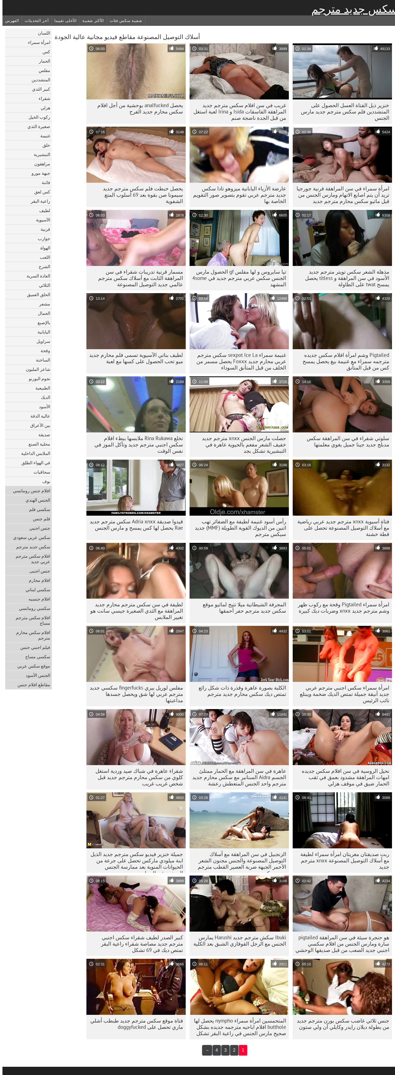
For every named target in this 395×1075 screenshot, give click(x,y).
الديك (43, 397)
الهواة (43, 248)
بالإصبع (41, 322)
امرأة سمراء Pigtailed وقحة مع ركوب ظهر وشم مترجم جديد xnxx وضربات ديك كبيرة (341, 607)
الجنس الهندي (35, 500)
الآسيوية (40, 220)
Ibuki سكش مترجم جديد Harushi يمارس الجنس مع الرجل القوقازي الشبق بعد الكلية (237, 940)
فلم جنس (39, 518)
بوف (44, 481)
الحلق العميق (36, 294)
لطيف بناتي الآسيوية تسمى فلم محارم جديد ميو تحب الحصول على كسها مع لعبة (133, 358)
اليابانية (41, 332)
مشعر (42, 304)
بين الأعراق (38, 425)
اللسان (41, 33)
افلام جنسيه (37, 599)
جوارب (41, 238)
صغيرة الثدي (36, 126)
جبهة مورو (38, 173)
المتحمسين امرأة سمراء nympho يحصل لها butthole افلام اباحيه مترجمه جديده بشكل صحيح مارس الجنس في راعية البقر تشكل (237, 1027)
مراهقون (40, 163)
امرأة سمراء (37, 42)
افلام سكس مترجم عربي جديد (30, 558)
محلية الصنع (37, 444)
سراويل (41, 341)
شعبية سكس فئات (123, 20)
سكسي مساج (35, 656)
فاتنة (43, 182)
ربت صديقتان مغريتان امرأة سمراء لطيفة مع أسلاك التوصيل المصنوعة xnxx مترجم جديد (342, 860)
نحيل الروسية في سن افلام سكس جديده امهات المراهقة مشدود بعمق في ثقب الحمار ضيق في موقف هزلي (343, 777)
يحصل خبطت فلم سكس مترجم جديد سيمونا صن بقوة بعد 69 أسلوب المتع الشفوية (140, 194)
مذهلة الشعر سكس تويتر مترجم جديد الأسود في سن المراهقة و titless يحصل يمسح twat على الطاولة (345, 278)
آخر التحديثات (34, 20)
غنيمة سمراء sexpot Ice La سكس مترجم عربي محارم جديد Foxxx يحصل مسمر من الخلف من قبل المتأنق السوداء (239, 361)
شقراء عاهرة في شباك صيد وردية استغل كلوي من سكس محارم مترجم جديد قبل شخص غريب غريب (136, 777)
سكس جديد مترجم (352, 9)
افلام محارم (37, 580)
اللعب (42, 257)
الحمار (42, 61)
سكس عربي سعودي (29, 537)
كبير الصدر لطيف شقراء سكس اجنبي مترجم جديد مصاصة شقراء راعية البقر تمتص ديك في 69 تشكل (139, 943)
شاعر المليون (35, 369)
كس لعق (40, 192)
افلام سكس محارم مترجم (31, 635)
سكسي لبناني (35, 589)
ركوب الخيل (37, 117)
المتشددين (38, 79)
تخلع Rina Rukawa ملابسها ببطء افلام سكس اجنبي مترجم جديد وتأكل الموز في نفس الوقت (136, 444)
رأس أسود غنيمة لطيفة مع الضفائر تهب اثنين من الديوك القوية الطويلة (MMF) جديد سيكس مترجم (238, 527)
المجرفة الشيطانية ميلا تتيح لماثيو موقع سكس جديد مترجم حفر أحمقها (242, 607)
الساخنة (40, 360)
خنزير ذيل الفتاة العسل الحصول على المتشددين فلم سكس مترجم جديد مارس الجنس (342, 111)
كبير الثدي (39, 89)
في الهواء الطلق (33, 462)
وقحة (43, 350)
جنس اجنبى (37, 571)
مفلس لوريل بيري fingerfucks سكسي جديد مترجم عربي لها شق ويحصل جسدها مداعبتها (133, 694)
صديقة (42, 434)
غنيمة (43, 135)
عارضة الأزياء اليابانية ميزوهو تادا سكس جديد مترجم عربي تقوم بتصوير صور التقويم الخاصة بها (237, 194)
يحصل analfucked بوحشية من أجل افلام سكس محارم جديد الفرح (137, 108)
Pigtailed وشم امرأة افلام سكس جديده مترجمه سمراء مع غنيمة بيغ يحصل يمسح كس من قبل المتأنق (343, 361)
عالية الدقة (38, 416)
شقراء (42, 98)
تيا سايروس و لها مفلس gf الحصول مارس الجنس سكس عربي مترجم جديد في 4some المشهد (237, 278)
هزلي (43, 107)
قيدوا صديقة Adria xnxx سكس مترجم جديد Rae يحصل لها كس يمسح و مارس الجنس (133, 524)
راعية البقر (38, 201)
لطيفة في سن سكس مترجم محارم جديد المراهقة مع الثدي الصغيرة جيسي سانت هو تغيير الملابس (134, 610)
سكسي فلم (37, 509)
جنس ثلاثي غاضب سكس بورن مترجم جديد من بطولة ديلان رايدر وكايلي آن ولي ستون (340, 1023)
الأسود (42, 406)
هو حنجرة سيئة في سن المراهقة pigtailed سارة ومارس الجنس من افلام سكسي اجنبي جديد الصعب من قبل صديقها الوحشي (340, 943)
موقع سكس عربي (31, 666)
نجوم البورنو (37, 378)
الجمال (41, 313)
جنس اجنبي (37, 528)
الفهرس (9, 20)
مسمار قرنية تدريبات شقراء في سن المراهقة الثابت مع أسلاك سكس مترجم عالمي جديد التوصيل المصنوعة (138, 278)
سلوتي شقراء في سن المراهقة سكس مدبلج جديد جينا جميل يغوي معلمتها (345, 441)
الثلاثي (42, 285)
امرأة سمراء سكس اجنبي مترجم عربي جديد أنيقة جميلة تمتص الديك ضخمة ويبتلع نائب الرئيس (342, 694)
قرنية (43, 229)
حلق (44, 145)
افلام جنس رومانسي (29, 490)
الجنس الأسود (35, 675)
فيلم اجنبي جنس (33, 647)
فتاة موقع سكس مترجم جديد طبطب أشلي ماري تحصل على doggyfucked (134, 1023)
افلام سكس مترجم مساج (30, 620)
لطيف (42, 210)
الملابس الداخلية (33, 453)
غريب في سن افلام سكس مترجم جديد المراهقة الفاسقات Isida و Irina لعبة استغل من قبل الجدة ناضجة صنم (237, 111)
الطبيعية (40, 388)
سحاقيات (39, 472)
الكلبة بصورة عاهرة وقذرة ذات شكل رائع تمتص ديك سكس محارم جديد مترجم (240, 690)
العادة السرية (36, 276)
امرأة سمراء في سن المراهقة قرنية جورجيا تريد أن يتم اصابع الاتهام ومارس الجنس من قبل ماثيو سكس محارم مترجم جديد (340, 194)
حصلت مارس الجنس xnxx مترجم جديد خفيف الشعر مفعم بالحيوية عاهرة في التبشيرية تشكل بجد (241, 444)
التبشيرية (39, 154)
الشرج (42, 266)
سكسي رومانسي (32, 608)
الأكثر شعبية (90, 20)
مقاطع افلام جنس (31, 684)
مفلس (42, 70)
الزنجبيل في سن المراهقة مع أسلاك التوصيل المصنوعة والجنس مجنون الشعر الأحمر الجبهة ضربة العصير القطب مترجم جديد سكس (239, 862)
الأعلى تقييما (63, 20)
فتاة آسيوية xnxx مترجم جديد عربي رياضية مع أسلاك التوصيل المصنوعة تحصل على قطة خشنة (341, 527)
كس (44, 51)
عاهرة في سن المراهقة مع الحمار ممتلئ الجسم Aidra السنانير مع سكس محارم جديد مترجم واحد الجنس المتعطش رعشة (237, 777)
